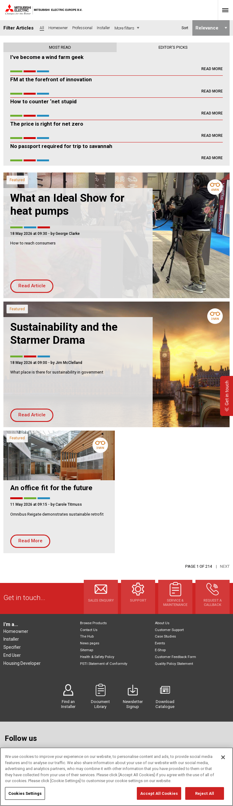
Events (160, 643)
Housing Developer (22, 663)
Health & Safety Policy (97, 657)
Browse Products (93, 623)
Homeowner (15, 631)
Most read (60, 47)
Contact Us (88, 630)
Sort (184, 28)
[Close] (223, 766)
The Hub (87, 636)
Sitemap (86, 650)
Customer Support (169, 630)
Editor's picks (173, 47)
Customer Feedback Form (175, 657)
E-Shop (160, 650)
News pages (89, 643)
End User (12, 655)
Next (225, 566)
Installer (11, 639)
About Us (162, 623)
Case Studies (165, 636)
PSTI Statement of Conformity (103, 664)
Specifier (12, 647)
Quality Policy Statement (174, 664)
